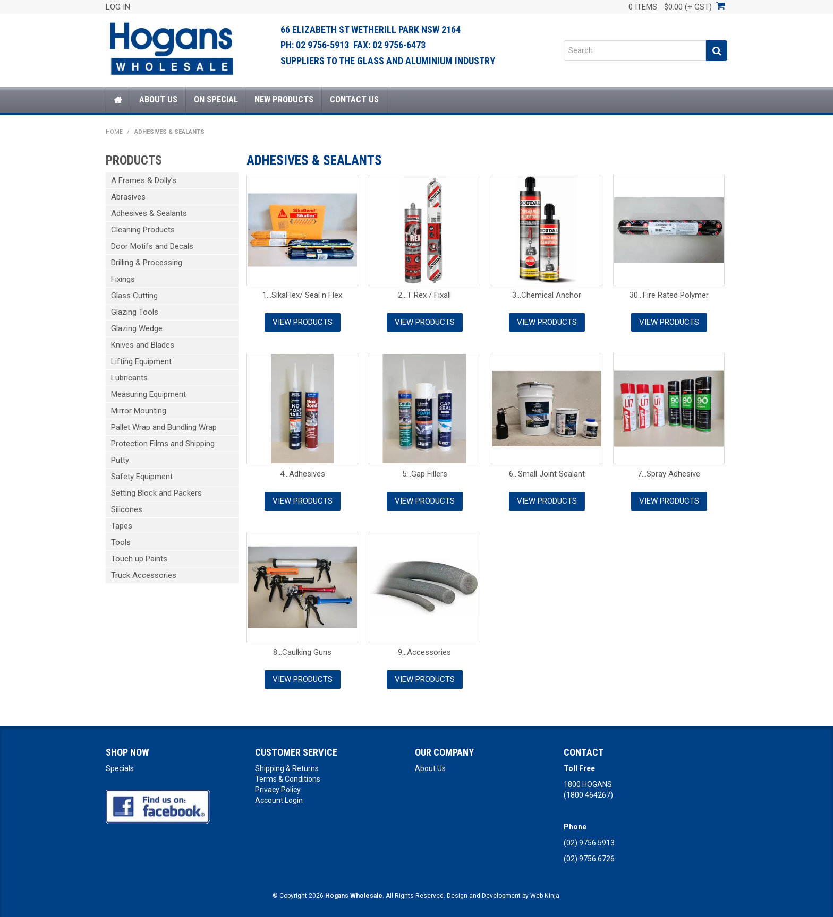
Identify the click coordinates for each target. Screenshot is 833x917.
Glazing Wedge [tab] (137, 328)
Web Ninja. (545, 895)
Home (118, 100)
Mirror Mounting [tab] (138, 411)
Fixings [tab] (123, 279)
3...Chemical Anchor (546, 295)
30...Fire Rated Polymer (669, 295)
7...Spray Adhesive (669, 474)
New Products (283, 99)
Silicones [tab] (126, 509)
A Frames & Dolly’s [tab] (143, 180)
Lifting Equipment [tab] (141, 361)
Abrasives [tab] (128, 197)
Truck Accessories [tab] (143, 575)
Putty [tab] (120, 460)
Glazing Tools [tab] (134, 312)
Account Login (279, 800)
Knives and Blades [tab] (142, 345)
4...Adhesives (302, 474)
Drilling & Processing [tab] (146, 262)
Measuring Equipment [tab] (148, 394)
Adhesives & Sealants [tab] (149, 213)
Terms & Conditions (287, 779)
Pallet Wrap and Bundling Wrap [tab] (164, 427)
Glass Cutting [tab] (134, 295)
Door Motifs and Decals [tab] (152, 246)
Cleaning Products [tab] (143, 230)
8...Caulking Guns (302, 652)
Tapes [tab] (121, 526)
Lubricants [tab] (129, 378)
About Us (158, 99)
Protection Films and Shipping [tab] (163, 443)
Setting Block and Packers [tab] (156, 493)
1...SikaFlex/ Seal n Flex (302, 295)
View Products (303, 322)
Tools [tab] (121, 542)
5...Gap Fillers (424, 474)
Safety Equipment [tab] (142, 476)
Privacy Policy (278, 789)
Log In (118, 7)
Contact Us (354, 99)
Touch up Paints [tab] (139, 559)
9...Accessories (424, 652)
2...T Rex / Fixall (424, 295)
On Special (216, 99)
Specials (120, 768)
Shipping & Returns (287, 768)
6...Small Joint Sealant (547, 474)
